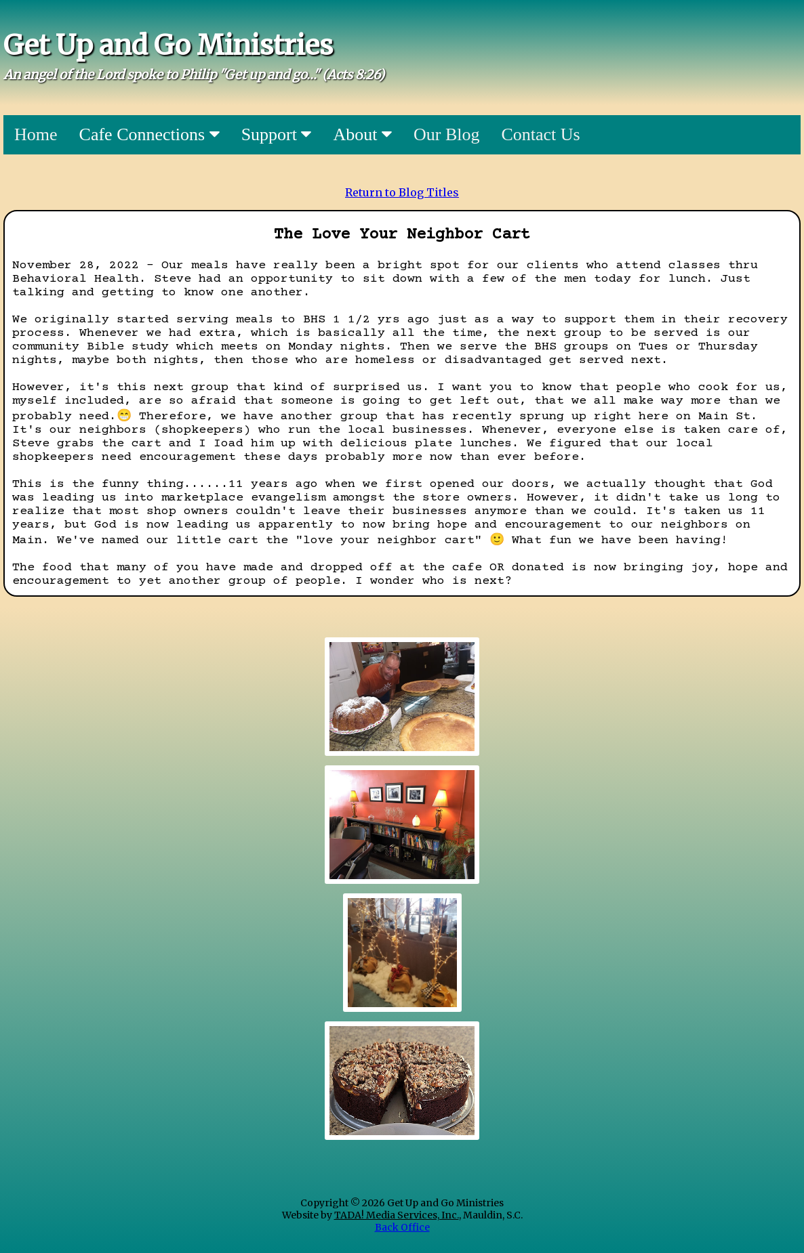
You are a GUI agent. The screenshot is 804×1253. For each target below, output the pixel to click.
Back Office (402, 1227)
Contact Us (540, 134)
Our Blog (447, 134)
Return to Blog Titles (402, 192)
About (362, 134)
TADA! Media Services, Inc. (396, 1215)
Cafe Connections (149, 134)
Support (276, 134)
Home (36, 134)
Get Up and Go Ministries (168, 45)
